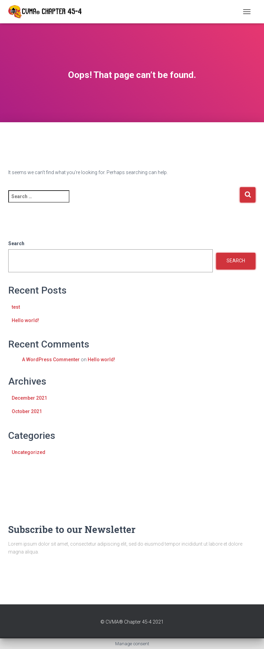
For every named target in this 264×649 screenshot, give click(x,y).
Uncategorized (28, 452)
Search (16, 243)
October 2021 (27, 411)
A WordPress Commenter (51, 359)
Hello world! (25, 320)
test (16, 307)
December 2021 (29, 398)
